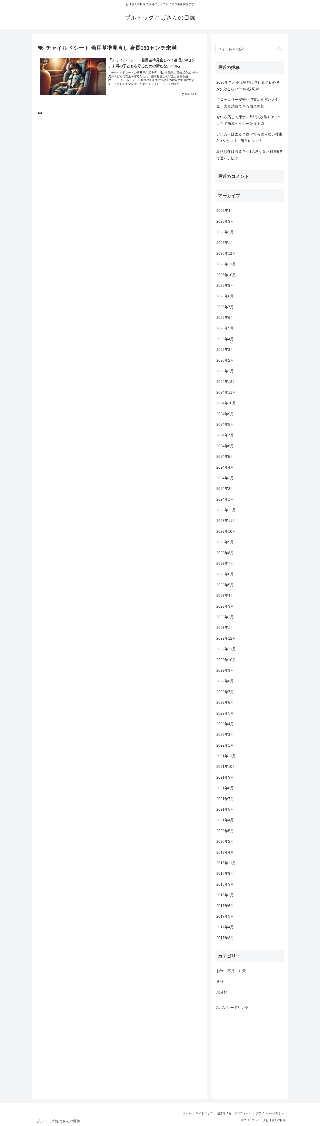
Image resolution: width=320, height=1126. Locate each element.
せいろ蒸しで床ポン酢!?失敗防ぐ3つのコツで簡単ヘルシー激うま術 (248, 120)
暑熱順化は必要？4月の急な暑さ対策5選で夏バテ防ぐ (249, 155)
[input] (250, 49)
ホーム (187, 1113)
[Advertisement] (68, 155)
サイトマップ (204, 1113)
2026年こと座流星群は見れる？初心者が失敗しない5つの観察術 (248, 85)
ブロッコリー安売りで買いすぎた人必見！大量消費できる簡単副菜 (247, 103)
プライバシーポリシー (270, 1113)
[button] (279, 49)
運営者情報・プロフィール (234, 1113)
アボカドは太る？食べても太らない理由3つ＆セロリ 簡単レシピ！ (249, 137)
